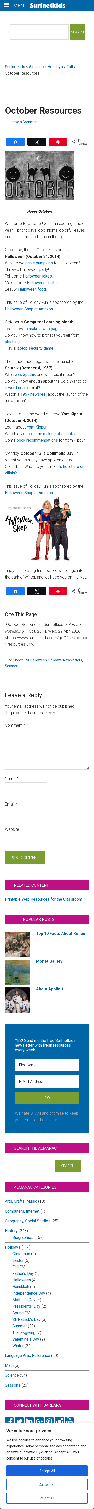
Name (11, 778)
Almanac (36, 66)
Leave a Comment (24, 122)
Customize (47, 1484)
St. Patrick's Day (26, 1319)
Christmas (21, 1253)
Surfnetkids (15, 66)
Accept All (47, 1471)
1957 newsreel (33, 394)
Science (12, 1375)
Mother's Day (23, 1299)
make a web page (44, 328)
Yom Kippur (37, 427)
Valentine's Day (25, 1339)
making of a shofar (59, 433)
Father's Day (23, 1273)
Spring (18, 1313)
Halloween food (32, 289)
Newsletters (72, 660)
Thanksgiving (23, 1332)
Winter (18, 1345)
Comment (15, 725)
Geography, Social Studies (27, 1221)
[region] (47, 1466)
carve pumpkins (39, 263)
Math (9, 1365)
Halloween (38, 660)
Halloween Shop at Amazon (29, 309)
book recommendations (37, 440)
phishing (12, 341)
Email (11, 804)
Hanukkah (20, 1286)
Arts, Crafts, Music (21, 1201)
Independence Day (28, 1293)
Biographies (22, 1237)
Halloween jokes (37, 276)
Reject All (47, 1498)
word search (19, 387)
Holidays (55, 66)
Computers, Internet (22, 1211)
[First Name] (47, 1065)
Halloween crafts (42, 282)
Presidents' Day (26, 1306)
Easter (18, 1260)
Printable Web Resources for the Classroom (43, 899)
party (43, 269)
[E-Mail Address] (47, 1081)
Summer (19, 1326)
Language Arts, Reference (27, 1355)
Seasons (12, 666)
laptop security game (35, 348)
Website (12, 829)
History (11, 1230)
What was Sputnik (20, 374)
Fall (70, 66)
